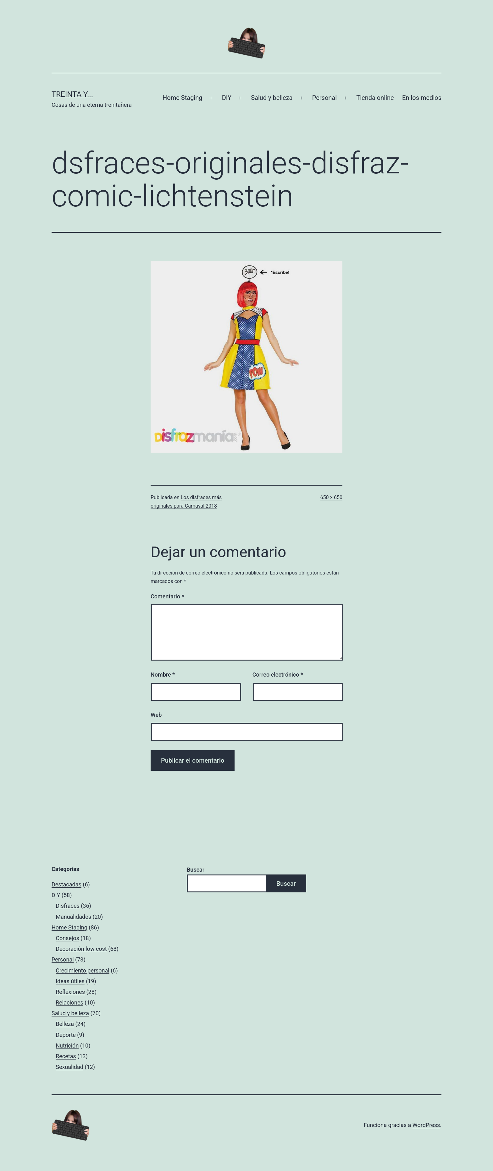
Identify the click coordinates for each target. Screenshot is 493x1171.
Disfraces (68, 905)
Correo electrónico (277, 674)
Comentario (167, 596)
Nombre (163, 674)
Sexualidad (69, 1067)
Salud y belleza (271, 97)
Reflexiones (70, 992)
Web (156, 714)
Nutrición (67, 1045)
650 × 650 (331, 497)
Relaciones (69, 1002)
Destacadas (66, 884)
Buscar (195, 869)
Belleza (65, 1024)
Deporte (66, 1035)
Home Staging (182, 97)
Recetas (66, 1056)
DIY (226, 97)
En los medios (421, 97)
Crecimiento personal (82, 970)
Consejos (67, 938)
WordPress (426, 1125)
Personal (324, 97)
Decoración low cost (81, 948)
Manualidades (73, 916)
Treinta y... (72, 94)
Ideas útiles (70, 981)
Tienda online (375, 97)
